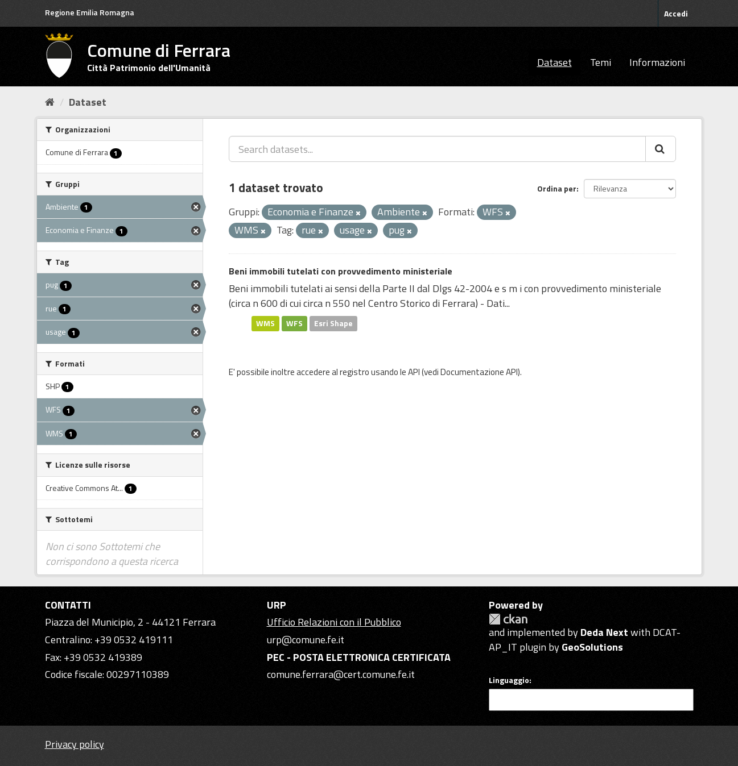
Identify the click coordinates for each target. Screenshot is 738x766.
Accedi (676, 13)
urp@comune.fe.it (305, 639)
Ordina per (556, 188)
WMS (265, 323)
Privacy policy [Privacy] (74, 744)
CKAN (508, 619)
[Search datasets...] (437, 149)
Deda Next (604, 632)
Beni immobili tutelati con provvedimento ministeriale (340, 271)
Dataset (554, 62)
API (414, 371)
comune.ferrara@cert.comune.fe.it (341, 674)
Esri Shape (333, 323)
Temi (600, 62)
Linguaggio (509, 680)
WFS (294, 323)
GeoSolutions (592, 647)
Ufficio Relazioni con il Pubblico (334, 622)
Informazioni (657, 62)
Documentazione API (479, 371)
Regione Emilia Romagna (89, 12)
